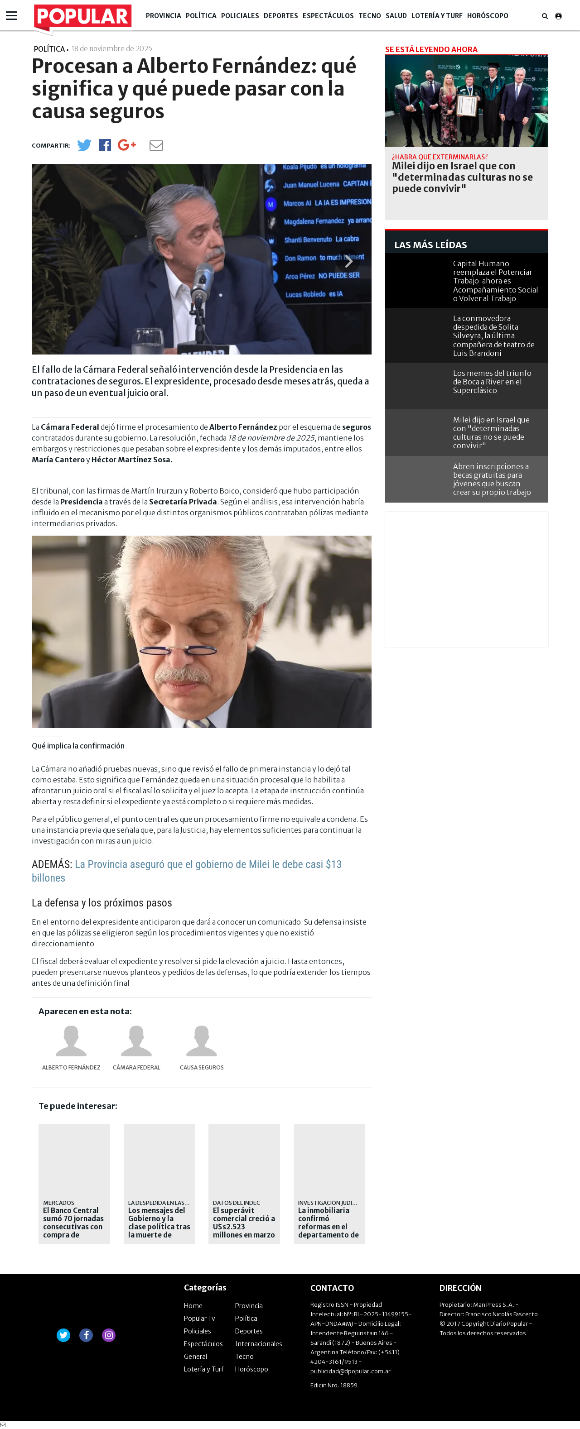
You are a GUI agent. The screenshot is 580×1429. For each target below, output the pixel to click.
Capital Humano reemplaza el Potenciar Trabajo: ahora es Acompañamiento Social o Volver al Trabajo (495, 281)
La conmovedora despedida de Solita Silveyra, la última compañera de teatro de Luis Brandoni (494, 336)
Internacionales (258, 1344)
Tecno (369, 16)
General (195, 1356)
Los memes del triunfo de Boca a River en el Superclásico (492, 382)
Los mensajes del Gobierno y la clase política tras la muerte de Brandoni (159, 1227)
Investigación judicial (330, 1202)
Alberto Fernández (71, 1067)
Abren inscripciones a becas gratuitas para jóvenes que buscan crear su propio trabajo (492, 479)
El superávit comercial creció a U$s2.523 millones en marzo (244, 1223)
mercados (58, 1202)
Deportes (281, 16)
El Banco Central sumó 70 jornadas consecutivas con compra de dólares (73, 1227)
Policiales (240, 16)
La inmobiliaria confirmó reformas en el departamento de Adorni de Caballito (328, 1231)
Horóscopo (487, 16)
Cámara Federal (136, 1067)
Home (193, 1306)
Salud (396, 16)
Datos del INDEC (236, 1202)
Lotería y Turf (437, 16)
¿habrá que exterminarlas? (440, 157)
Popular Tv (199, 1318)
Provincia (163, 16)
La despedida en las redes (165, 1202)
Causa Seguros (202, 1067)
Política (201, 16)
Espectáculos (328, 16)
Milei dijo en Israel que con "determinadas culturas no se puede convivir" (462, 177)
